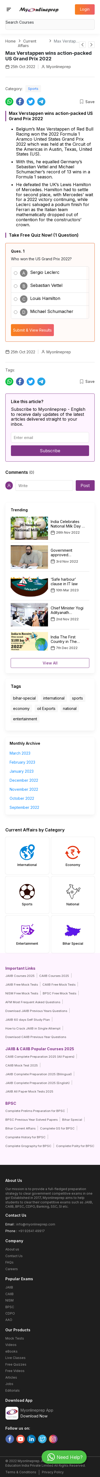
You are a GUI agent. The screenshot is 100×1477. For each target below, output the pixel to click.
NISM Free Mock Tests (21, 993)
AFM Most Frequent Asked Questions (32, 1002)
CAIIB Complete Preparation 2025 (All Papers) (39, 1056)
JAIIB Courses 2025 (20, 976)
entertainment (25, 719)
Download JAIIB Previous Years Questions (36, 1011)
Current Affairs (27, 43)
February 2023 (22, 762)
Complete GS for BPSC (57, 1128)
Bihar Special (72, 1120)
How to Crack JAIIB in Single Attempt (33, 1028)
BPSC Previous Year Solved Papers (31, 1120)
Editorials (12, 1390)
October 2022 (22, 798)
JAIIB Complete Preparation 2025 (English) (37, 1083)
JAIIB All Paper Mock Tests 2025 (29, 1091)
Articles (11, 1377)
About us (12, 1249)
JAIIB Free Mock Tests (21, 984)
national (70, 708)
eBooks (11, 1351)
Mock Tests (14, 1338)
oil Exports (46, 708)
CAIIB (9, 1294)
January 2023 (22, 771)
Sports (33, 89)
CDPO (10, 1313)
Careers (11, 1269)
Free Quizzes (15, 1364)
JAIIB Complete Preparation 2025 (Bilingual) (38, 1074)
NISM (9, 1300)
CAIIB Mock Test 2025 (21, 1065)
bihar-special (24, 698)
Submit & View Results (32, 330)
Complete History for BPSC (25, 1137)
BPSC (9, 1307)
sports (77, 698)
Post (85, 485)
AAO (8, 1320)
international (54, 698)
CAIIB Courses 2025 (54, 976)
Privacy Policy (53, 1472)
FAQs (9, 1262)
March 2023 (20, 753)
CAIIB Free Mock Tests (58, 984)
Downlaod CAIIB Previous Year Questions (35, 1037)
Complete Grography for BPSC (28, 1146)
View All (50, 663)
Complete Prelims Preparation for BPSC (35, 1111)
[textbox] (50, 22)
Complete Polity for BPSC (75, 1146)
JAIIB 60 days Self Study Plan (27, 1020)
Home (10, 41)
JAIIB (9, 1287)
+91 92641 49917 (31, 1231)
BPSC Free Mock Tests (59, 993)
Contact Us (14, 1256)
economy (21, 708)
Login (85, 9)
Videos (11, 1345)
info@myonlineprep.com (35, 1224)
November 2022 (24, 789)
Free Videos (15, 1371)
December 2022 (24, 780)
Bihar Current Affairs (20, 1128)
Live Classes (15, 1358)
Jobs (9, 1384)
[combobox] (50, 23)
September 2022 (24, 807)
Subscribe (50, 450)
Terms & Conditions (20, 1472)
